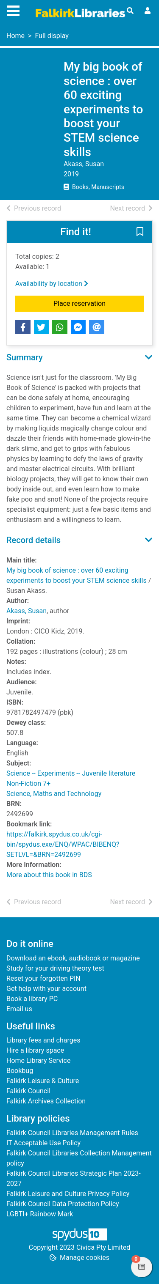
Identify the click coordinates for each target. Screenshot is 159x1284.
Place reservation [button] (98, 302)
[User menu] (147, 11)
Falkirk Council (28, 1091)
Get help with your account (46, 989)
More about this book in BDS (49, 875)
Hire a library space (35, 1050)
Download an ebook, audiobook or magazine (73, 958)
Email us (19, 1009)
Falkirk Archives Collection (46, 1101)
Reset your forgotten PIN (43, 978)
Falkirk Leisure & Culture (42, 1081)
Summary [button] (24, 357)
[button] (140, 232)
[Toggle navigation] (13, 9)
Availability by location (51, 284)
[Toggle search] (130, 11)
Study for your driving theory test (55, 968)
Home (15, 36)
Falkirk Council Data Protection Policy (62, 1204)
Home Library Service (38, 1060)
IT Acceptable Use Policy (43, 1143)
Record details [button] (33, 540)
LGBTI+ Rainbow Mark (39, 1214)
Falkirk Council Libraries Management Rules (72, 1133)
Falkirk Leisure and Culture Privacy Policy (67, 1194)
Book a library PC (32, 999)
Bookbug (19, 1071)
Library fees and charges (43, 1040)
